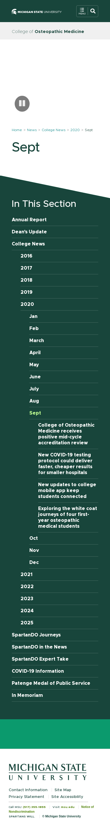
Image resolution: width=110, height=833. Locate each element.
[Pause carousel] (22, 104)
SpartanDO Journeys (36, 635)
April (35, 352)
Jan (33, 316)
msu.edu (68, 807)
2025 (27, 623)
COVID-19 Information (38, 671)
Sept (35, 413)
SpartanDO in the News (39, 647)
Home (17, 130)
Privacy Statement (26, 797)
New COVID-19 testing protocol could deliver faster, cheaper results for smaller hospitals (65, 464)
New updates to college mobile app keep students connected (67, 490)
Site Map (63, 790)
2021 (27, 574)
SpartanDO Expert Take (40, 659)
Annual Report (29, 219)
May (34, 364)
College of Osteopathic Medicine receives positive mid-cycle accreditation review (66, 434)
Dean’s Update (29, 232)
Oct (33, 538)
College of (48, 31)
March (36, 340)
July (34, 389)
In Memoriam (27, 695)
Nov (34, 550)
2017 (26, 268)
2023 (27, 598)
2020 (75, 130)
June (35, 377)
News (32, 130)
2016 (26, 256)
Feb (34, 328)
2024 (27, 610)
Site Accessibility (67, 797)
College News (53, 130)
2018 (26, 280)
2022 (27, 586)
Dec (34, 562)
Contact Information (28, 790)
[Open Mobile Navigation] (87, 11)
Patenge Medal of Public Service (51, 683)
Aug (34, 401)
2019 (27, 292)
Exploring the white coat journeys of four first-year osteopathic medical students (67, 517)
